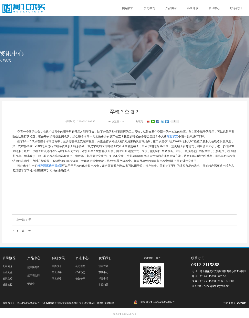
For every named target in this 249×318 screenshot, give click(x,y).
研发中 (31, 283)
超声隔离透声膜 (35, 267)
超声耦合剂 (33, 275)
